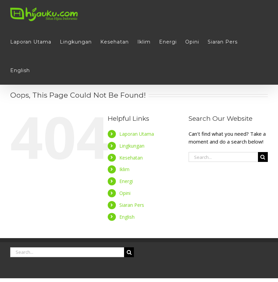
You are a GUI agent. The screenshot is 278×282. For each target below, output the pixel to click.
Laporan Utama (136, 134)
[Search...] (223, 157)
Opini (125, 193)
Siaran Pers (131, 205)
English (127, 217)
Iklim (124, 169)
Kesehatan (131, 157)
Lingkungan (131, 146)
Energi (126, 181)
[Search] (263, 157)
